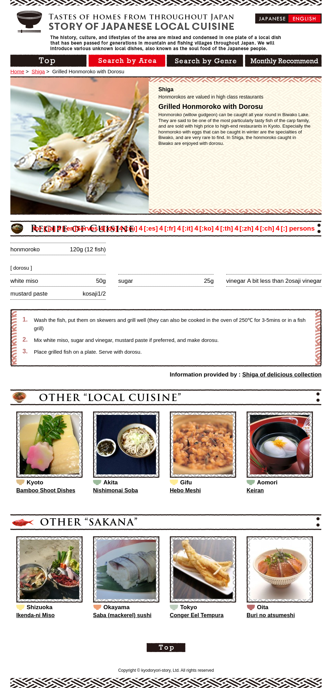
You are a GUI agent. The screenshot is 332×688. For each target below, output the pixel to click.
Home (17, 71)
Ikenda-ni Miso (35, 615)
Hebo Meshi (185, 490)
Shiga (38, 71)
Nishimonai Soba (115, 490)
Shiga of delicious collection (282, 374)
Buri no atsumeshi (271, 615)
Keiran (255, 490)
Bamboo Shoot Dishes (45, 490)
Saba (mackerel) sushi (122, 615)
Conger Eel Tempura (196, 615)
